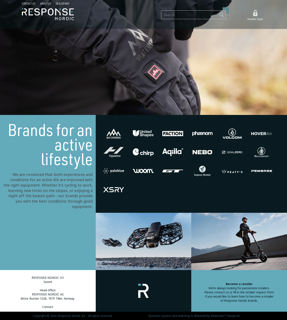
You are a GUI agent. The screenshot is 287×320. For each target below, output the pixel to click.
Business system (159, 316)
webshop (184, 316)
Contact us (28, 3)
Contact (47, 307)
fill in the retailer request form (253, 292)
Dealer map (62, 3)
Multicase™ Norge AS (225, 316)
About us (45, 3)
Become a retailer (239, 284)
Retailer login (255, 19)
